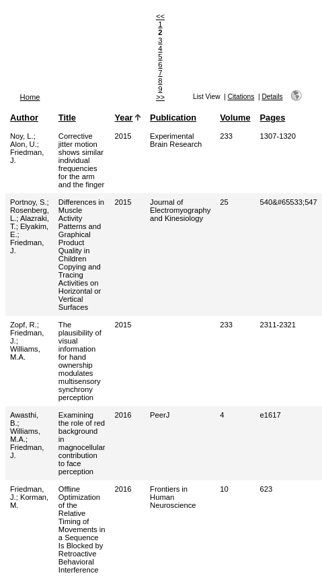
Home (30, 97)
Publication (173, 117)
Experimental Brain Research (176, 140)
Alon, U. (23, 144)
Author (24, 117)
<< (160, 16)
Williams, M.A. (25, 353)
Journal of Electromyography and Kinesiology (180, 210)
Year (124, 117)
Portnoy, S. (28, 202)
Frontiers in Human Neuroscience (173, 497)
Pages (273, 117)
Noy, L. (22, 136)
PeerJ (159, 415)
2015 (123, 136)
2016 (123, 415)
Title (67, 117)
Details (271, 96)
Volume (235, 117)
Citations (241, 96)
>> (160, 97)
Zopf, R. (23, 325)
